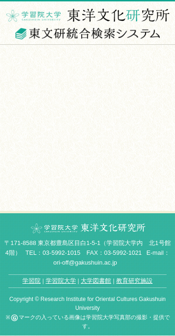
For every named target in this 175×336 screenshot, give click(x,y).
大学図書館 (96, 280)
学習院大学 (61, 280)
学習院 (31, 280)
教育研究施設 (134, 280)
